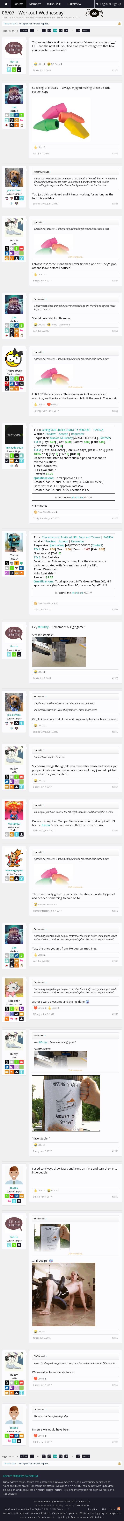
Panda (46, 825)
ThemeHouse (82, 1505)
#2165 (115, 331)
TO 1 (37, 442)
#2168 (115, 609)
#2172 (115, 830)
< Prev (24, 30)
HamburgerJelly (14, 870)
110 (60, 30)
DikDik (14, 1188)
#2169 (115, 678)
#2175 (115, 1014)
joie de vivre (14, 190)
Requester (77, 434)
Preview (50, 434)
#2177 (115, 1196)
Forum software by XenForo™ (62, 1501)
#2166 (115, 410)
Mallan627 (14, 823)
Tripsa (36, 609)
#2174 (115, 961)
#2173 (115, 910)
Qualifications (43, 478)
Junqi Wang (57, 545)
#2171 (115, 787)
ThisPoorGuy (40, 410)
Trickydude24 (14, 447)
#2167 (115, 518)
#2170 (115, 731)
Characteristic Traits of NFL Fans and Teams (71, 537)
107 (44, 30)
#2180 (115, 1442)
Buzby (36, 280)
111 (66, 30)
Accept (63, 434)
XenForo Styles (33, 1509)
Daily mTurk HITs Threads (29, 17)
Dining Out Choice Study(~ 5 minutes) (66, 430)
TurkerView (74, 4)
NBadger (37, 1014)
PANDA (98, 430)
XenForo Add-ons (14, 1509)
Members (35, 4)
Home (6, 4)
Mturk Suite (77, 497)
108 (49, 30)
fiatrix (14, 61)
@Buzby (43, 627)
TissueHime (61, 17)
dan (14, 107)
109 (55, 30)
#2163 (115, 203)
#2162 (115, 153)
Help (104, 1509)
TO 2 (37, 450)
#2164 (115, 280)
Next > (86, 30)
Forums (18, 4)
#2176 (115, 1151)
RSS (118, 1508)
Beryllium (93, 1509)
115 (78, 30)
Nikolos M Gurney (61, 438)
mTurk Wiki (54, 4)
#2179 (115, 1385)
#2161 (115, 70)
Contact (104, 438)
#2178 (115, 1337)
